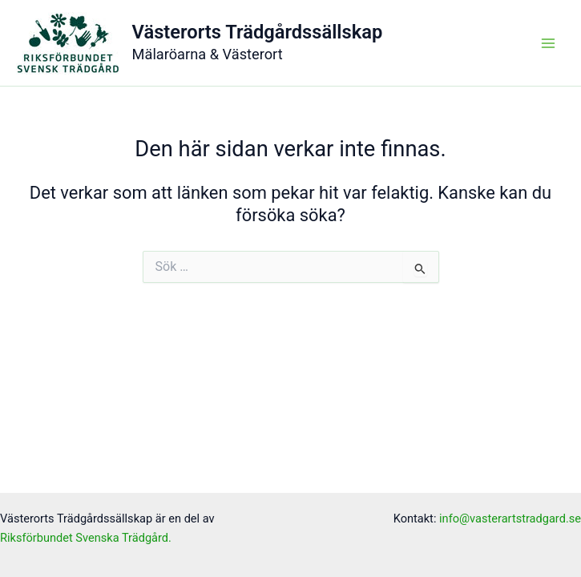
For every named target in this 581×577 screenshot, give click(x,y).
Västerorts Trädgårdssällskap (257, 32)
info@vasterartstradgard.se (510, 518)
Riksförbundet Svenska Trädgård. (85, 538)
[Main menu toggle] (548, 43)
